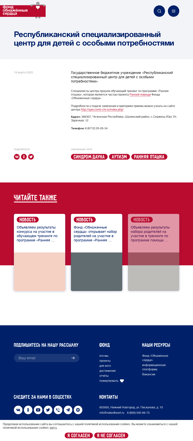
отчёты (104, 375)
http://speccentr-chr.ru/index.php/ (102, 109)
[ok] (24, 157)
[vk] (17, 157)
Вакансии (148, 374)
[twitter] (31, 157)
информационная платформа (154, 367)
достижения (107, 370)
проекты (104, 360)
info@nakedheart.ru (111, 412)
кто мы (103, 355)
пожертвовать (111, 381)
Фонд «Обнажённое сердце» (155, 358)
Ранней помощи (140, 94)
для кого (105, 365)
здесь (53, 427)
